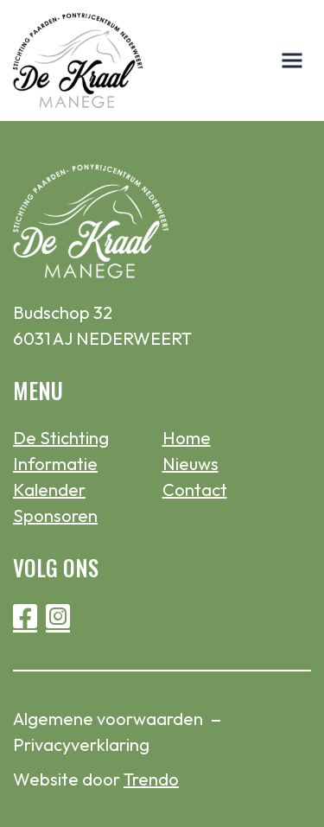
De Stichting (61, 437)
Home (186, 437)
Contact (194, 489)
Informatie (55, 463)
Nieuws (190, 463)
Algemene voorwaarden (108, 718)
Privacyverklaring (81, 744)
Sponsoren (55, 515)
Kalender (49, 489)
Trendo (151, 779)
